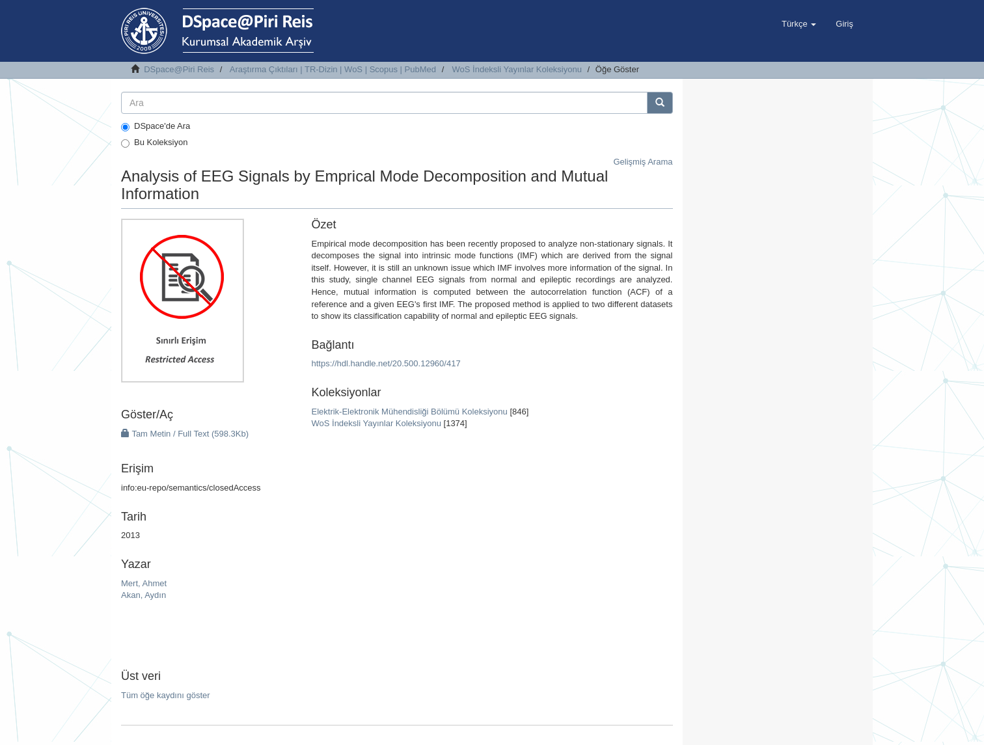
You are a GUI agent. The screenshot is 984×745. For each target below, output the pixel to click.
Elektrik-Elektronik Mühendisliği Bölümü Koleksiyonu (409, 411)
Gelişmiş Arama (642, 162)
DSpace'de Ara (155, 126)
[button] (799, 24)
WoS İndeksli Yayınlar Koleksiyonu (517, 69)
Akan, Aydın (143, 595)
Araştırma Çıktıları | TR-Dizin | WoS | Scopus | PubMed (333, 69)
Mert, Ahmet (144, 583)
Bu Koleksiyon (154, 142)
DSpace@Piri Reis (179, 69)
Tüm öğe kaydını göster (165, 695)
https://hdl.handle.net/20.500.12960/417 (385, 363)
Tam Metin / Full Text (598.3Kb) (185, 434)
